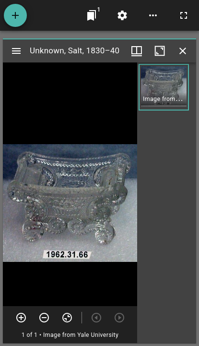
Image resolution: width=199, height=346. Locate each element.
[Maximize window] (159, 50)
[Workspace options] (152, 15)
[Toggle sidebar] (16, 50)
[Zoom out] (44, 317)
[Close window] (182, 50)
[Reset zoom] (67, 317)
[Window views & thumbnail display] (136, 50)
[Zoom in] (21, 317)
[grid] (166, 202)
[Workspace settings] (122, 15)
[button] (164, 87)
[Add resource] (15, 15)
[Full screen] (183, 15)
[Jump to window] (91, 15)
